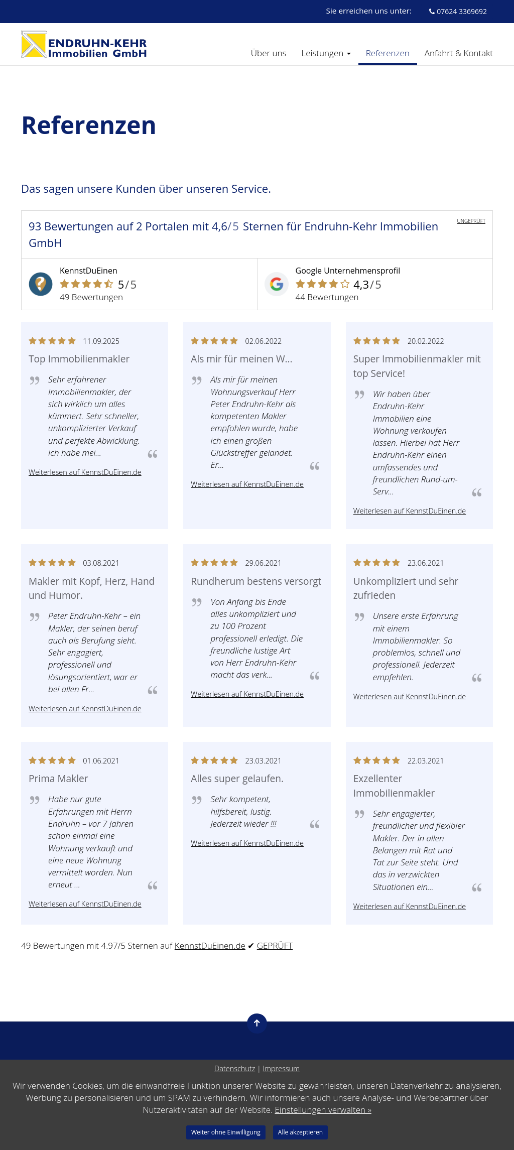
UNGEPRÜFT (471, 221)
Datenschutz (234, 1068)
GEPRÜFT (275, 945)
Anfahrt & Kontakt (459, 53)
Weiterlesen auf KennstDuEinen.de (85, 472)
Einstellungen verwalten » (323, 1109)
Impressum (281, 1068)
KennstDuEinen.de (210, 945)
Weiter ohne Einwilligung (226, 1132)
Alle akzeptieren (300, 1132)
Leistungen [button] (326, 53)
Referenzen (388, 53)
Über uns (269, 53)
